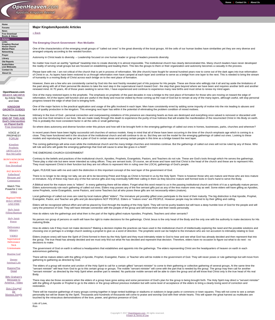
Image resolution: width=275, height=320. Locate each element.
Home (228, 2)
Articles (5, 39)
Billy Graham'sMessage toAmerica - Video (14, 279)
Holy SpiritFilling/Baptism (14, 211)
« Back (37, 32)
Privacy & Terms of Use (137, 315)
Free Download (13, 122)
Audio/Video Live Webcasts (9, 65)
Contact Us (240, 2)
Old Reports (8, 61)
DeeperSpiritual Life (13, 261)
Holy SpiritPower (14, 220)
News (4, 31)
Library (5, 58)
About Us (255, 2)
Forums (5, 27)
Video (13, 191)
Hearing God (13, 253)
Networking (7, 52)
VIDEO (14, 235)
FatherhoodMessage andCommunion (13, 177)
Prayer (5, 55)
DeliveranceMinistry (14, 229)
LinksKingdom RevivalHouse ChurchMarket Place (10, 45)
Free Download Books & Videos (10, 35)
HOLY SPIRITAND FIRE (13, 202)
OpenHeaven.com (136, 313)
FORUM (14, 138)
